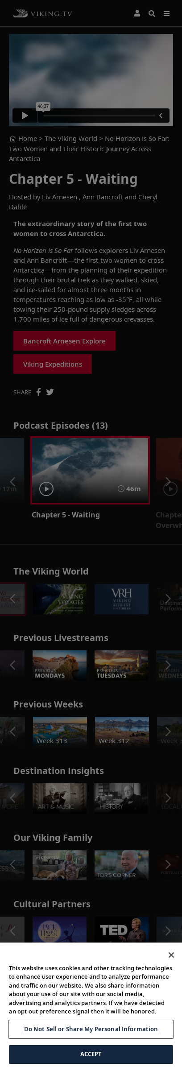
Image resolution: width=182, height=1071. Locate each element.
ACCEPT (91, 1059)
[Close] (171, 959)
